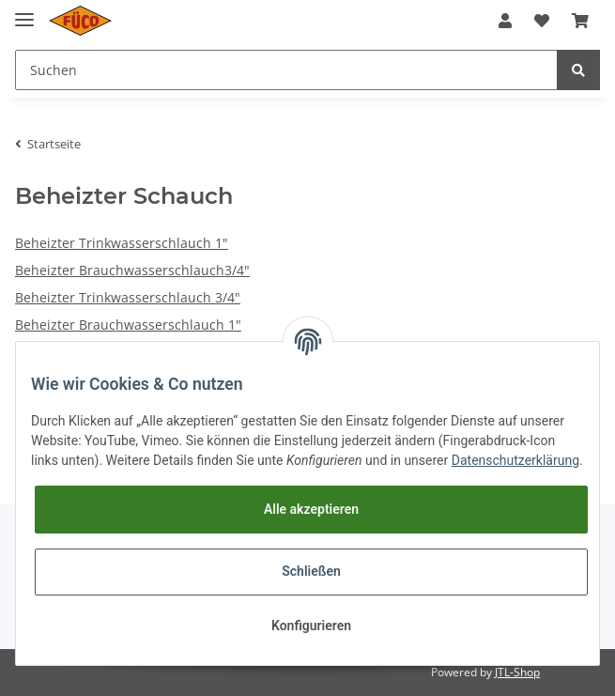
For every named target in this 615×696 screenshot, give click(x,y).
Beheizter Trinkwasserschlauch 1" (121, 243)
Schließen (311, 571)
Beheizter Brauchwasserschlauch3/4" (132, 270)
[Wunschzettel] (542, 20)
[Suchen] (286, 70)
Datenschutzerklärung (515, 460)
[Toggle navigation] (24, 11)
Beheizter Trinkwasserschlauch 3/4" (127, 297)
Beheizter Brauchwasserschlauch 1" (128, 324)
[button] (505, 20)
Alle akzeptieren (311, 509)
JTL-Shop (517, 672)
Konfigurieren (311, 625)
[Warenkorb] (580, 20)
